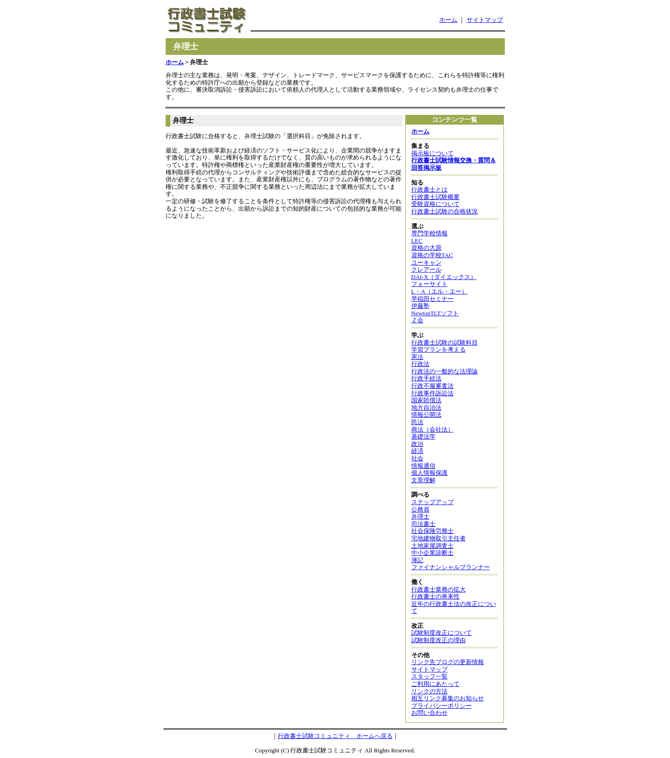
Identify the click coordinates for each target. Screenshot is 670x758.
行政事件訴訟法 (432, 393)
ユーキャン (426, 262)
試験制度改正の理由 (438, 640)
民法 (417, 422)
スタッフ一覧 (429, 676)
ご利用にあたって (435, 683)
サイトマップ (485, 19)
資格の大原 (426, 247)
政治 (417, 443)
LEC (417, 240)
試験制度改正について (441, 632)
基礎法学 (423, 436)
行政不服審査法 (432, 385)
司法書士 (423, 523)
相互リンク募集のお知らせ (447, 698)
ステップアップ (432, 502)
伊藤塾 (420, 305)
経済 (417, 450)
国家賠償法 (426, 400)
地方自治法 (426, 407)
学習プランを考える (438, 349)
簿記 (417, 560)
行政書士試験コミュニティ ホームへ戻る (335, 735)
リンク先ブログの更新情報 (447, 661)
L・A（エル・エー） (439, 291)
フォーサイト (429, 283)
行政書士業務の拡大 (438, 589)
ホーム (448, 19)
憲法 (417, 356)
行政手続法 (426, 378)
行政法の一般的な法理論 (444, 371)
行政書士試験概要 (435, 196)
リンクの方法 (429, 691)
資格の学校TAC (432, 255)
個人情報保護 (429, 472)
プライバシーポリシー (441, 705)
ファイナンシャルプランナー (450, 567)
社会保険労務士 (432, 530)
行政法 (420, 363)
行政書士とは (429, 189)
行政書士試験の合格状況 (444, 211)
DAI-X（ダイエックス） (444, 276)
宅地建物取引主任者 (438, 538)
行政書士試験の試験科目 (444, 342)
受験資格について (435, 203)
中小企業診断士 (432, 552)
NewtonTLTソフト (435, 313)
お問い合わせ (429, 712)
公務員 (420, 509)
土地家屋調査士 (432, 545)
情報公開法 (426, 414)
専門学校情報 (429, 233)
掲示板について (432, 153)
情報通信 (423, 465)
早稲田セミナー (432, 298)
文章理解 (423, 480)
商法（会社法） (432, 429)
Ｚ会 (417, 320)
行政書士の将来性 (435, 596)
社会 (417, 458)
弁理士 (420, 516)
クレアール (426, 269)
